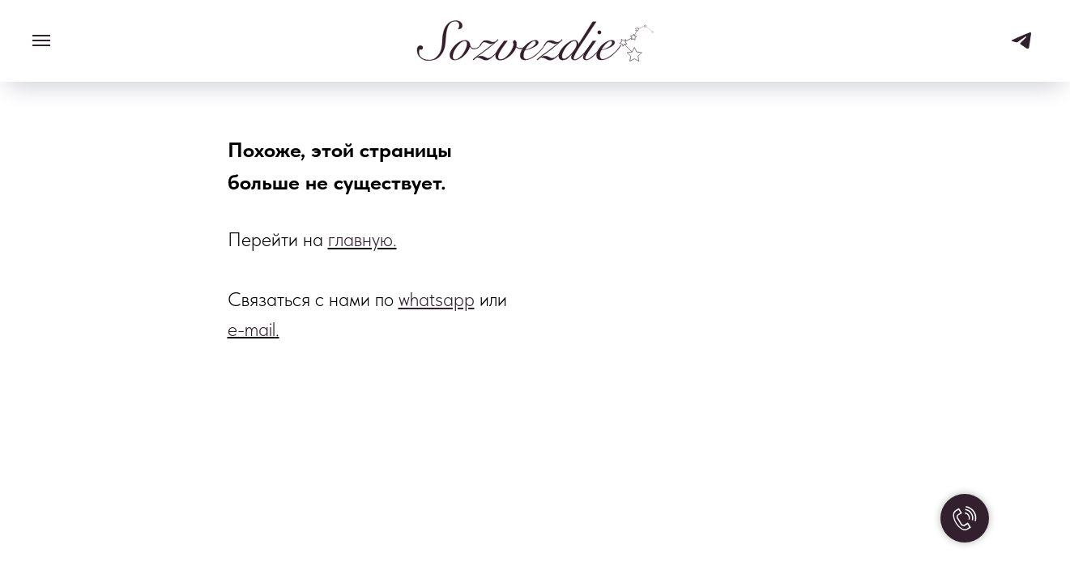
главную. (362, 239)
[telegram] (1021, 48)
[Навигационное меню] (41, 40)
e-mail (251, 329)
